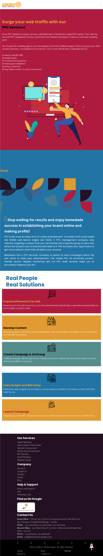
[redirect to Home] (11, 4)
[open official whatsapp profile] (85, 543)
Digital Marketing (24, 441)
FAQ (19, 491)
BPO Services (23, 453)
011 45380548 (44, 533)
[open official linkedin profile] (44, 543)
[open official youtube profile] (71, 543)
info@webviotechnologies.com (38, 536)
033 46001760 (45, 524)
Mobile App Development (28, 450)
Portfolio (21, 473)
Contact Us (22, 470)
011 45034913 (31, 533)
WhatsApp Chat (24, 493)
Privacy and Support (26, 488)
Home (20, 551)
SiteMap (67, 551)
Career (20, 476)
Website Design (24, 459)
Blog (19, 479)
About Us (21, 467)
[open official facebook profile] (17, 543)
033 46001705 (59, 524)
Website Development (27, 447)
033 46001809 (31, 524)
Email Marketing (24, 456)
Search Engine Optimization (29, 444)
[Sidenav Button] (101, 4)
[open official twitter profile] (58, 543)
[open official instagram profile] (31, 543)
